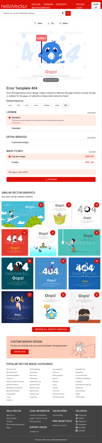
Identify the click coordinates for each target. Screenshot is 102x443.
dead (57, 105)
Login (79, 8)
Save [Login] (38, 23)
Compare (92, 152)
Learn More (91, 113)
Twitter (80, 418)
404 (18, 105)
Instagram (81, 424)
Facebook (81, 415)
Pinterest (81, 421)
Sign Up (96, 6)
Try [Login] (51, 23)
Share (63, 23)
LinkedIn (80, 431)
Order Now (19, 352)
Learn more (16, 123)
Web (10, 105)
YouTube (80, 427)
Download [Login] (51, 179)
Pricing (80, 4)
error (27, 105)
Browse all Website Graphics (51, 329)
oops (36, 105)
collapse (46, 105)
